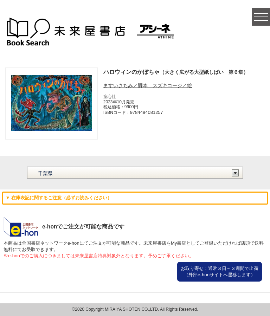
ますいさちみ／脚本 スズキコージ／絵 (147, 85)
